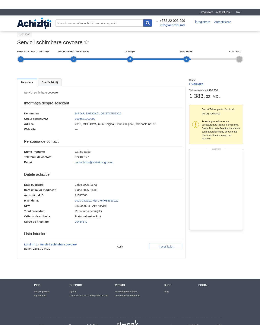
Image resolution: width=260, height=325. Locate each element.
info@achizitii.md (172, 16)
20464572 (81, 221)
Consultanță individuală (127, 295)
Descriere (27, 82)
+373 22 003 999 (170, 12)
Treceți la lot (165, 246)
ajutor (73, 291)
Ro (238, 3)
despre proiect (42, 291)
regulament (40, 295)
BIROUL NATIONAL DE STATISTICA (98, 113)
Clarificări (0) (50, 82)
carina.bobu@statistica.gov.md (94, 162)
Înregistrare (206, 3)
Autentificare (223, 3)
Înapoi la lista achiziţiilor (32, 25)
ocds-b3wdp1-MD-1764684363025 (96, 200)
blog (166, 291)
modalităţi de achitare (126, 291)
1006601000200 (85, 118)
